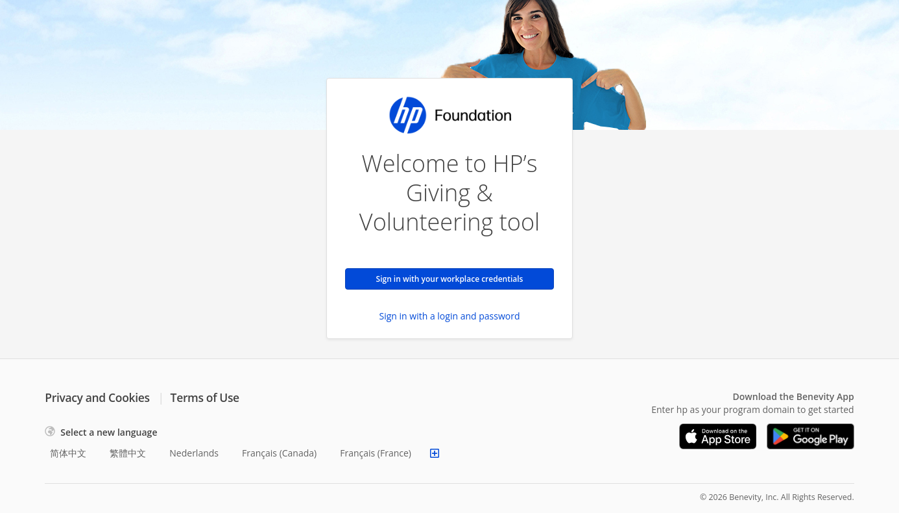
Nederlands (194, 453)
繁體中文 (128, 453)
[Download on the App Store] (718, 436)
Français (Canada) (279, 453)
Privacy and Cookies (97, 397)
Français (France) (375, 453)
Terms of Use (205, 397)
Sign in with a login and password (449, 316)
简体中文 (68, 453)
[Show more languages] (434, 453)
